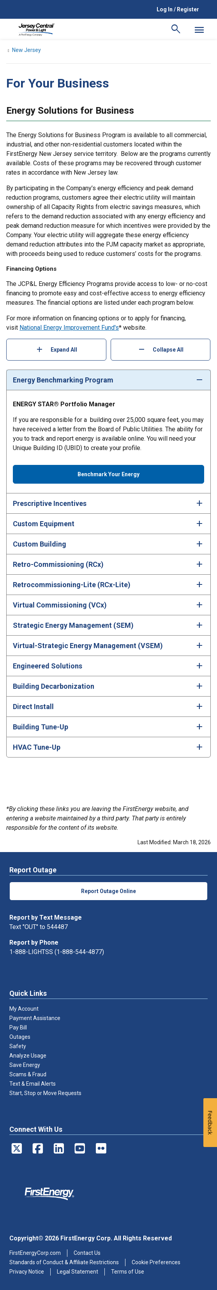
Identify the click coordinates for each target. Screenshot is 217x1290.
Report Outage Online (108, 891)
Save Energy (24, 1065)
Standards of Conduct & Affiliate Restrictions (64, 1262)
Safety (17, 1046)
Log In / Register (178, 9)
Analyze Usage (27, 1055)
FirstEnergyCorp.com (35, 1253)
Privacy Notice (26, 1272)
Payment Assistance (34, 1018)
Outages (19, 1037)
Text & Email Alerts (32, 1084)
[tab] (108, 380)
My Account (24, 1009)
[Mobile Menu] (199, 29)
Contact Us (87, 1253)
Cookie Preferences (156, 1262)
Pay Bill (18, 1027)
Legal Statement (77, 1272)
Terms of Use (127, 1272)
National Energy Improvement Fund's (69, 327)
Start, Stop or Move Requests (45, 1093)
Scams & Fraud (27, 1074)
